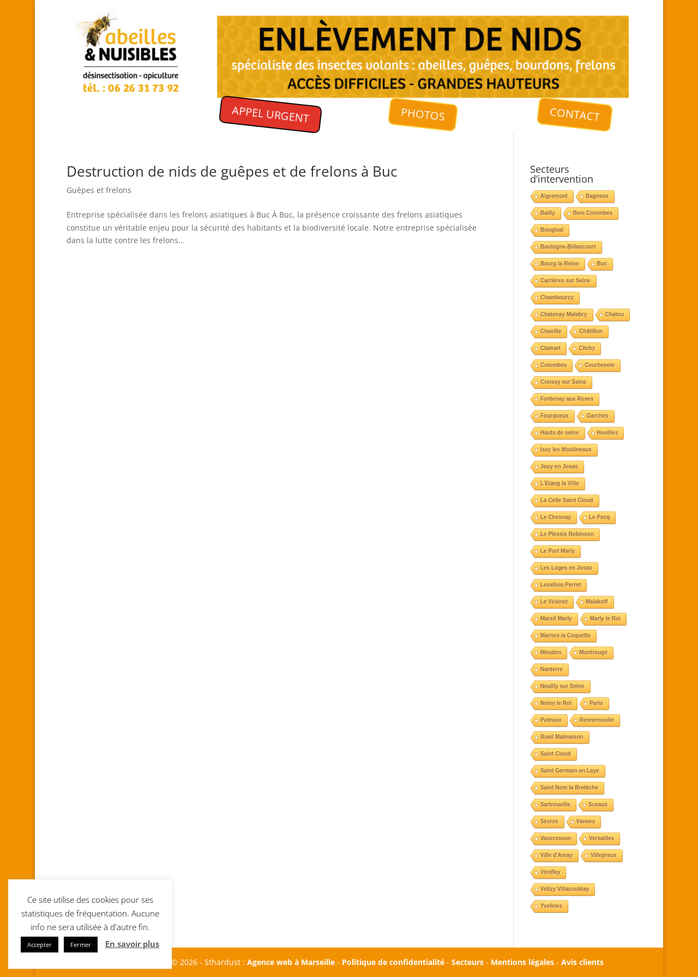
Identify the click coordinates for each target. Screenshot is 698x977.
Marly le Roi (605, 619)
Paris (596, 703)
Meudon (550, 652)
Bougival (551, 230)
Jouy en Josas (559, 466)
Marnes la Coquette (565, 635)
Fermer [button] (80, 944)
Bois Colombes (593, 213)
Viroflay (550, 872)
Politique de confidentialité (393, 962)
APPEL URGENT (270, 114)
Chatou (614, 314)
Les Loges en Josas (566, 568)
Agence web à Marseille (291, 962)
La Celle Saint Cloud (566, 500)
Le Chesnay (555, 517)
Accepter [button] (39, 944)
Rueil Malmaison (561, 737)
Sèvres (549, 821)
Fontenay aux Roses (566, 399)
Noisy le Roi (555, 703)
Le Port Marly (557, 551)
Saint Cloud (555, 754)
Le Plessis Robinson (567, 534)
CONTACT (575, 114)
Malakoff (597, 602)
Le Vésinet (554, 602)
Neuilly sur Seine (562, 686)
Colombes (553, 365)
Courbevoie (600, 365)
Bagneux (597, 196)
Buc (602, 264)
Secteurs (468, 962)
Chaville (550, 331)
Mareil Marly (556, 619)
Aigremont (554, 196)
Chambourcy (557, 297)
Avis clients (582, 962)
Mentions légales (522, 962)
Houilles (607, 433)
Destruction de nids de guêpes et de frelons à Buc (232, 171)
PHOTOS (422, 114)
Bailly (547, 213)
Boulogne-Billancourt (568, 247)
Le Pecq (599, 517)
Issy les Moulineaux (566, 450)
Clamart (550, 348)
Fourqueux (554, 416)
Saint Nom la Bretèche (569, 788)
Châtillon (591, 331)
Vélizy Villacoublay (564, 889)
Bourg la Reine (559, 264)
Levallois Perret (560, 585)
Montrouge (593, 652)
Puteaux (551, 720)
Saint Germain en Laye (569, 771)
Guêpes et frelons (99, 190)
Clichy (587, 348)
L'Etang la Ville (559, 483)
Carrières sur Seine (565, 281)
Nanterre (551, 669)
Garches (598, 416)
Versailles (601, 838)
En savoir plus (132, 943)
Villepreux (604, 855)
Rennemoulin (597, 720)
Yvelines (551, 906)
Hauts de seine (559, 433)
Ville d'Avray (556, 855)
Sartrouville (555, 804)
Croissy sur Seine (563, 382)
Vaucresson (555, 838)
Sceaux (597, 804)
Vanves (585, 821)
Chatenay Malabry (563, 314)
